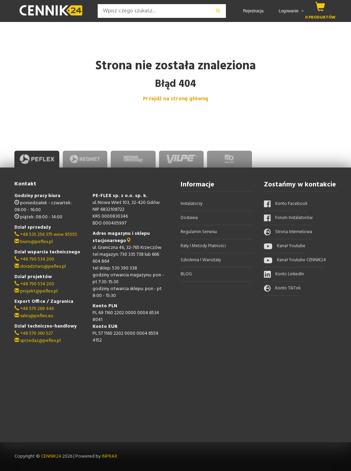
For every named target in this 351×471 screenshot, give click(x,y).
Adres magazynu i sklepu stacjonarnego (121, 237)
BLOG (186, 274)
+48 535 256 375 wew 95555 (45, 235)
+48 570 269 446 (34, 309)
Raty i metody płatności (203, 246)
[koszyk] (320, 6)
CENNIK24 (51, 456)
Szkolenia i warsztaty (201, 260)
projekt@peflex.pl (36, 291)
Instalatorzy (192, 203)
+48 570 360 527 (33, 333)
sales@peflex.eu (33, 316)
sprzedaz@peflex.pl (37, 341)
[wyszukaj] (218, 11)
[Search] (154, 11)
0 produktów (320, 17)
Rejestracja (253, 11)
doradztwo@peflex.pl (40, 267)
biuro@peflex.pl (33, 242)
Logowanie (291, 11)
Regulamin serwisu (199, 232)
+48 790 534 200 (34, 259)
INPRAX (110, 456)
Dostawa (189, 217)
